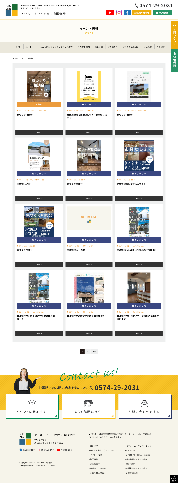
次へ (94, 351)
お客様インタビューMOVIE (138, 455)
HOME (18, 46)
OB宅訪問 (130, 464)
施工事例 (99, 46)
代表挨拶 (160, 46)
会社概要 (148, 46)
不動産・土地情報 (98, 468)
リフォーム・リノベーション (139, 446)
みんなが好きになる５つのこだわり (56, 46)
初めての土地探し (131, 46)
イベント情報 (84, 46)
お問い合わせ (132, 473)
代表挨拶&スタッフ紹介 (136, 459)
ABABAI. (53, 465)
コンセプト (30, 46)
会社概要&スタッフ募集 (136, 468)
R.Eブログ (130, 450)
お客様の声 (112, 46)
